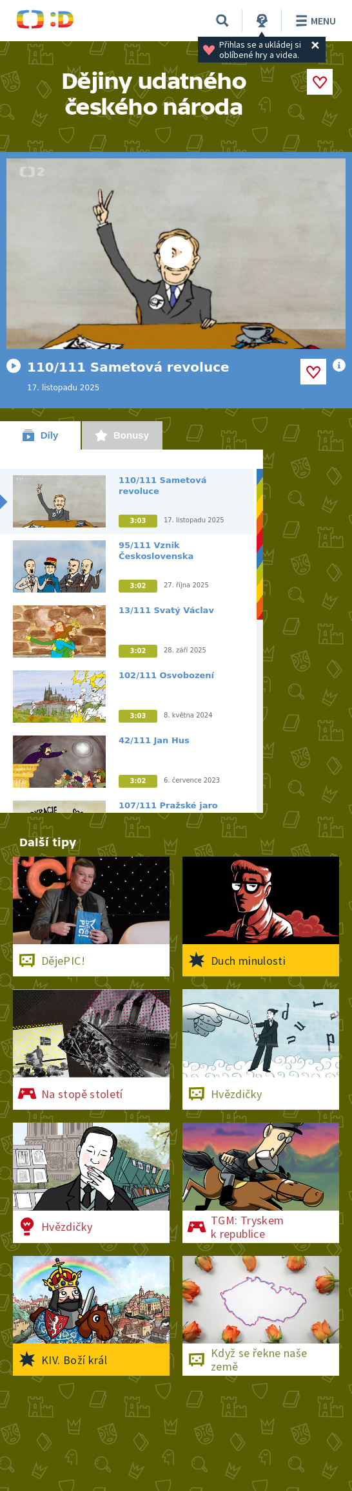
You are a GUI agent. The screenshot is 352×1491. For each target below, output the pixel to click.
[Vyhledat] (222, 20)
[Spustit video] (176, 253)
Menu (313, 20)
